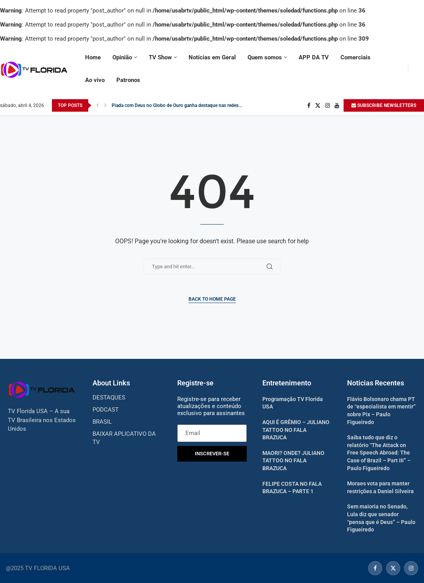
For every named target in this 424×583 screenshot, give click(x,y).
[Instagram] (327, 105)
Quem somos (265, 57)
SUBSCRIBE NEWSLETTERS (383, 105)
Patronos (128, 80)
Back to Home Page (212, 299)
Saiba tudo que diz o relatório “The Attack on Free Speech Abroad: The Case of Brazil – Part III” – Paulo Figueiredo (379, 452)
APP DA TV (314, 57)
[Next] (105, 105)
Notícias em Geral (212, 57)
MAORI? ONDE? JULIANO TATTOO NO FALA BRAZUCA (293, 460)
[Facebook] (309, 105)
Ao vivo (95, 80)
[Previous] (97, 105)
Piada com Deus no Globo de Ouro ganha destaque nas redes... (177, 105)
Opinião (122, 57)
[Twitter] (318, 105)
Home (93, 57)
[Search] (420, 69)
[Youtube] (337, 105)
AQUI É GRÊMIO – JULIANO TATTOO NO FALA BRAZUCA (296, 429)
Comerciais (355, 57)
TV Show (160, 57)
